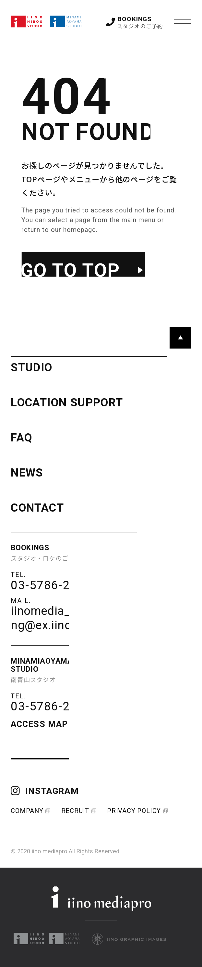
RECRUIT (78, 811)
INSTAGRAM (45, 791)
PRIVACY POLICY (137, 811)
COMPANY (30, 811)
